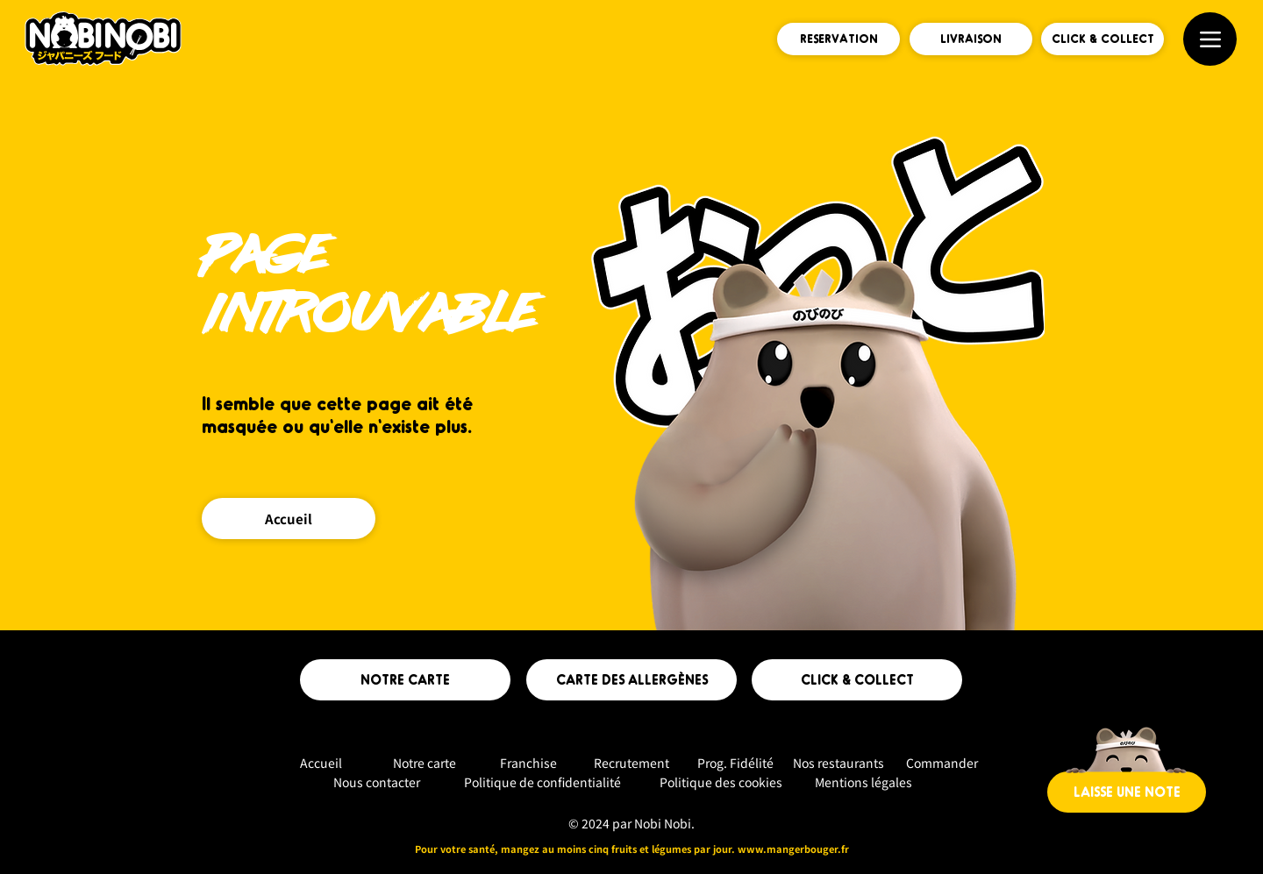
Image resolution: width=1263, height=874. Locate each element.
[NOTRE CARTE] (405, 679)
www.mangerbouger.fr (793, 849)
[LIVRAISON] (971, 39)
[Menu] (1210, 39)
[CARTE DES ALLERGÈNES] (631, 679)
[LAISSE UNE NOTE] (1126, 792)
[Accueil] (288, 518)
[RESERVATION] (838, 39)
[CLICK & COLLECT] (1102, 39)
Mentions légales (863, 782)
